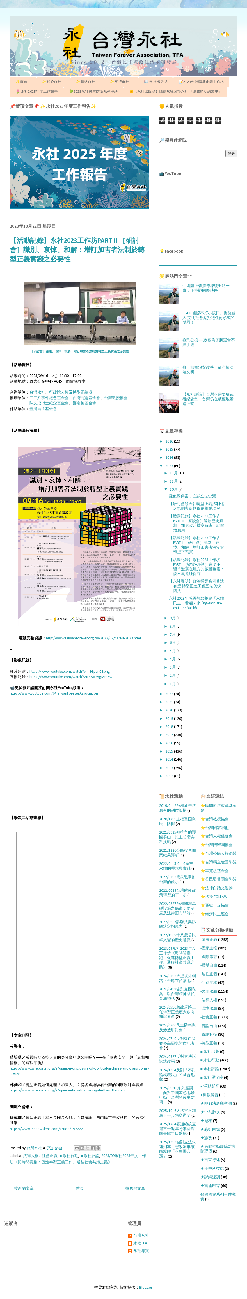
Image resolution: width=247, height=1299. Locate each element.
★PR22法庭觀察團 (216, 1104)
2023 (169, 466)
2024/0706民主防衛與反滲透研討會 (177, 1027)
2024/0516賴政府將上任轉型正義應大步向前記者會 (177, 1012)
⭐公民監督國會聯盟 (218, 879)
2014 (169, 760)
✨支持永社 (121, 82)
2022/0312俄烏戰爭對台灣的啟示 (177, 879)
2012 (169, 776)
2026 (169, 441)
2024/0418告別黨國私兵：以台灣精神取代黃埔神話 (177, 994)
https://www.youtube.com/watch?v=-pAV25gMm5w (70, 677)
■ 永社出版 (209, 1052)
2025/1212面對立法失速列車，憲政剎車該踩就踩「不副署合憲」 (177, 1149)
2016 (169, 743)
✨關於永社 (53, 82)
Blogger (145, 1288)
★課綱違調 (210, 1177)
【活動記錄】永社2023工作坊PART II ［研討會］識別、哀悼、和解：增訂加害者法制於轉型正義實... (196, 545)
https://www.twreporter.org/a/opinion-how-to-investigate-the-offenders (68, 1090)
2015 (169, 751)
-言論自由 (208, 1026)
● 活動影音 (209, 1086)
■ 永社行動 (69, 1156)
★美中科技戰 (212, 1169)
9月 (173, 618)
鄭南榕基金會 (84, 403)
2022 (169, 694)
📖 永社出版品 (156, 82)
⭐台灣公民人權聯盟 (218, 854)
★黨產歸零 (210, 1186)
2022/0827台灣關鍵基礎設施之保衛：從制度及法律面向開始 (177, 909)
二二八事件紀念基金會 (49, 398)
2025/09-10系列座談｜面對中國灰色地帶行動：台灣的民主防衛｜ (177, 1095)
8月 (173, 627)
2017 (169, 735)
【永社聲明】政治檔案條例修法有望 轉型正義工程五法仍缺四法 (196, 586)
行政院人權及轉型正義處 (70, 392)
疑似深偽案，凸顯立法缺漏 (192, 496)
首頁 (80, 1189)
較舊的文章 (135, 1189)
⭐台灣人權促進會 (216, 836)
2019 (169, 719)
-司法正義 (208, 940)
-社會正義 (49, 1156)
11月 (174, 481)
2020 (169, 710)
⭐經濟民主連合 (214, 914)
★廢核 (206, 1121)
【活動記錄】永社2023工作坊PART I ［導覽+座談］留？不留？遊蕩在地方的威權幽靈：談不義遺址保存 (196, 567)
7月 (173, 635)
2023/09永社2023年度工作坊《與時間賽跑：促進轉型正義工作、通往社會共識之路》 (177, 958)
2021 (169, 702)
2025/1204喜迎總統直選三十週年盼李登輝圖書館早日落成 (177, 1129)
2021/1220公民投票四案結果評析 (177, 853)
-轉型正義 (208, 1043)
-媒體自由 (208, 965)
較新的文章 (24, 1189)
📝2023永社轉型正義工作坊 (201, 82)
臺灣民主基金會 (43, 409)
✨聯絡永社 (87, 82)
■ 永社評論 (89, 1156)
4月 (173, 659)
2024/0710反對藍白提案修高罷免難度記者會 (177, 1044)
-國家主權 (208, 948)
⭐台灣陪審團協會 (216, 845)
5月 (173, 651)
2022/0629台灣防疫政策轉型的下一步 (177, 893)
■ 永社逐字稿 (211, 1078)
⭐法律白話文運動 (216, 888)
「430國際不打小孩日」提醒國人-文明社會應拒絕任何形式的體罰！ (208, 318)
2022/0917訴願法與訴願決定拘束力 (177, 924)
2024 (169, 458)
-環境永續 (208, 1009)
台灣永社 (37, 392)
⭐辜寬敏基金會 (214, 871)
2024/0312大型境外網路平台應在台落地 (177, 978)
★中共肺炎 (210, 1112)
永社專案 (141, 1251)
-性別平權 (208, 983)
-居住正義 (208, 974)
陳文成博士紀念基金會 (49, 403)
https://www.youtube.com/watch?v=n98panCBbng (69, 672)
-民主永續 (208, 992)
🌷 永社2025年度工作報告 (36, 92)
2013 (169, 768)
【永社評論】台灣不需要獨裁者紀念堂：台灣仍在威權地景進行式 (208, 399)
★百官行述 (210, 1160)
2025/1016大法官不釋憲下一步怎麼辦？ (177, 1113)
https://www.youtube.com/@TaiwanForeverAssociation (54, 694)
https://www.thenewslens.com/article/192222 (46, 1129)
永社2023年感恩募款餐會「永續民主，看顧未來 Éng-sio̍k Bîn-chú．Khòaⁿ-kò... (196, 603)
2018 (169, 727)
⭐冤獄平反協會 (214, 906)
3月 (173, 667)
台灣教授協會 (116, 398)
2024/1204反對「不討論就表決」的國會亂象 (177, 1075)
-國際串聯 (208, 957)
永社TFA (140, 1243)
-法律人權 (30, 1156)
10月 (174, 490)
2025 (169, 450)
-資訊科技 (208, 1035)
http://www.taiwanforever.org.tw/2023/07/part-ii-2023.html (93, 638)
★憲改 (206, 1138)
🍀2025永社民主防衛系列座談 (93, 92)
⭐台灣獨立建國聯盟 (218, 862)
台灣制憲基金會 (86, 398)
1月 (173, 684)
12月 (174, 473)
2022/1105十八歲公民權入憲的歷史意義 (177, 937)
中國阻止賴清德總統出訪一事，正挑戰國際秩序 (206, 288)
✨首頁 (23, 82)
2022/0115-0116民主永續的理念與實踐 (176, 866)
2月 (173, 676)
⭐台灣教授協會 (214, 819)
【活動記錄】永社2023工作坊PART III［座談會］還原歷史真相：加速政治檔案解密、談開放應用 (196, 523)
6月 (173, 643)
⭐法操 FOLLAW (213, 897)
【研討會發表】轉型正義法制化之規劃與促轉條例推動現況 (196, 506)
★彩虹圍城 (210, 1130)
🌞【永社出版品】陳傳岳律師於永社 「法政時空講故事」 (175, 92)
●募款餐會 (209, 1095)
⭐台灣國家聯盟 (214, 828)
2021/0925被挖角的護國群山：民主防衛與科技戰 (177, 837)
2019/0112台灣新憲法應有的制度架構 (177, 808)
